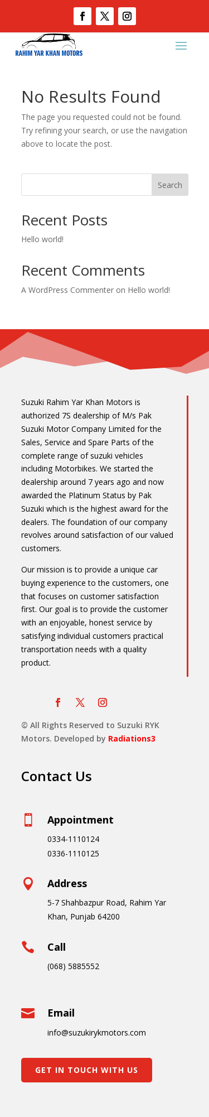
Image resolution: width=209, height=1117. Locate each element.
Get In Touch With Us (86, 1070)
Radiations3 (131, 738)
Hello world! (42, 239)
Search (170, 185)
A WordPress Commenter (67, 290)
